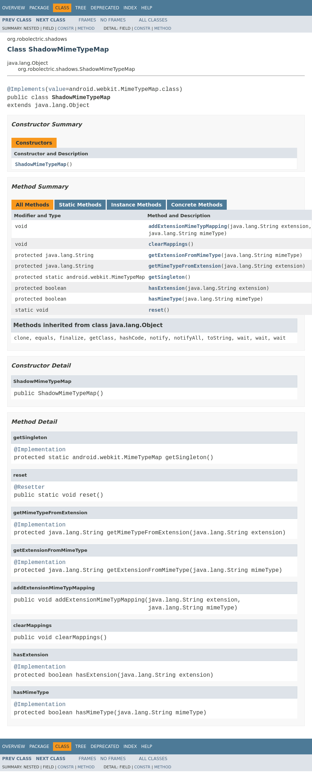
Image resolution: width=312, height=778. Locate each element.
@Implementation (40, 450)
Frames (87, 20)
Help (146, 7)
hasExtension (166, 288)
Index (130, 7)
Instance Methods (136, 205)
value (57, 89)
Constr (66, 28)
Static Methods (80, 205)
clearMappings (168, 244)
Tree (80, 7)
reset (155, 310)
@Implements (26, 89)
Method (86, 28)
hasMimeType (165, 299)
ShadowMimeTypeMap (40, 164)
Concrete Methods (197, 205)
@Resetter (29, 487)
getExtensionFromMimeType (184, 255)
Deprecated (105, 7)
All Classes (153, 20)
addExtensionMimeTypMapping (187, 226)
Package (39, 7)
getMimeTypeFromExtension (184, 266)
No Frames (113, 20)
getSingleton (166, 277)
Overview (13, 7)
